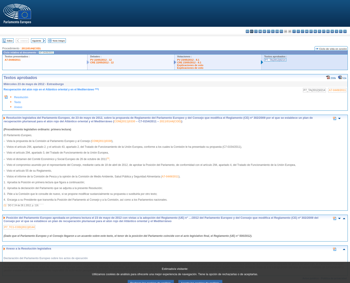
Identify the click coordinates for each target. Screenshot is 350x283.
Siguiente (36, 41)
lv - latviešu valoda (298, 31)
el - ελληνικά (273, 31)
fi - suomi (340, 31)
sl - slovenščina (336, 31)
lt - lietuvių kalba (302, 31)
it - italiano (294, 31)
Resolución (21, 97)
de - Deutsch (264, 31)
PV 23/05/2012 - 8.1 (188, 59)
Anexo (18, 107)
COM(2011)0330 (124, 121)
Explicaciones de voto (190, 65)
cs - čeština (256, 31)
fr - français (281, 31)
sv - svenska (345, 31)
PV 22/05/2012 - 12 (101, 59)
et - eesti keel (268, 31)
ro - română (328, 31)
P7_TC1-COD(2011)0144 (19, 227)
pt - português (323, 31)
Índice (10, 41)
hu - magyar (306, 31)
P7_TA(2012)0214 (275, 59)
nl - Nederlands (315, 31)
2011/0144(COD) (31, 48)
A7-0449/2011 (13, 59)
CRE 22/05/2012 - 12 (102, 62)
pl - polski (319, 31)
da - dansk (260, 31)
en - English (277, 31)
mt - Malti (311, 31)
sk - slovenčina (332, 31)
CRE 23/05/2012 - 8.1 (189, 62)
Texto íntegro (58, 41)
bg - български (247, 31)
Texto (17, 102)
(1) (5, 205)
